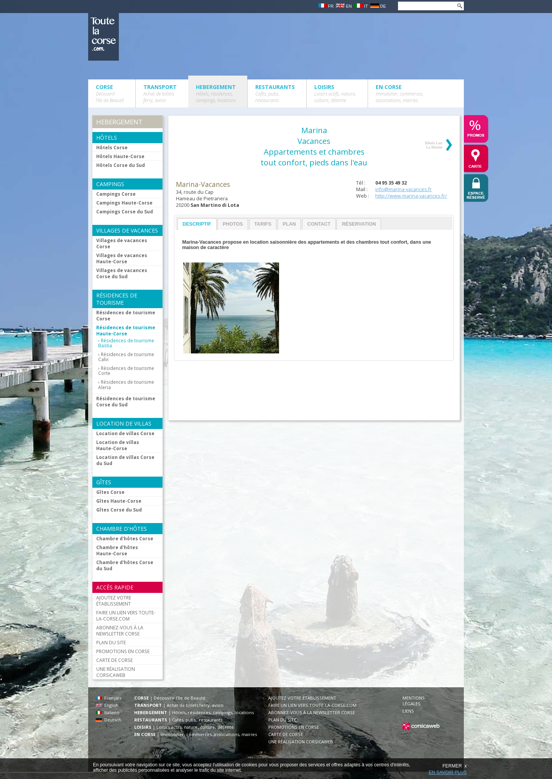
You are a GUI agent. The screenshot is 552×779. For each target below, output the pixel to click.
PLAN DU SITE (111, 642)
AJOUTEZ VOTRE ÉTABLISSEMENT (113, 600)
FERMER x (454, 766)
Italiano (108, 712)
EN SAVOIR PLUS (448, 772)
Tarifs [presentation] (262, 224)
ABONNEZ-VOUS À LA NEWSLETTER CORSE (119, 630)
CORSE (110, 93)
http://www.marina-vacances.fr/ (411, 196)
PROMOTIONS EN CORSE (123, 651)
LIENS (408, 711)
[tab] (197, 224)
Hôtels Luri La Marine (433, 145)
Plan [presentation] (289, 224)
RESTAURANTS (275, 93)
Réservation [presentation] (359, 224)
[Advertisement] (313, 394)
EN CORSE (400, 93)
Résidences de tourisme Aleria (126, 385)
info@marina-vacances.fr (403, 189)
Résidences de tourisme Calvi (126, 357)
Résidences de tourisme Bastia (126, 343)
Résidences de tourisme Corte (126, 371)
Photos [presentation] (233, 224)
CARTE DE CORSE (114, 660)
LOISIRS (335, 93)
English (107, 705)
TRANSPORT (160, 93)
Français (108, 698)
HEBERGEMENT (216, 93)
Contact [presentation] (319, 224)
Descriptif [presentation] (196, 224)
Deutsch (108, 720)
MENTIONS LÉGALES (413, 700)
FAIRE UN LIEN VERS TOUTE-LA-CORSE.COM (125, 615)
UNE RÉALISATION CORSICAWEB (115, 672)
